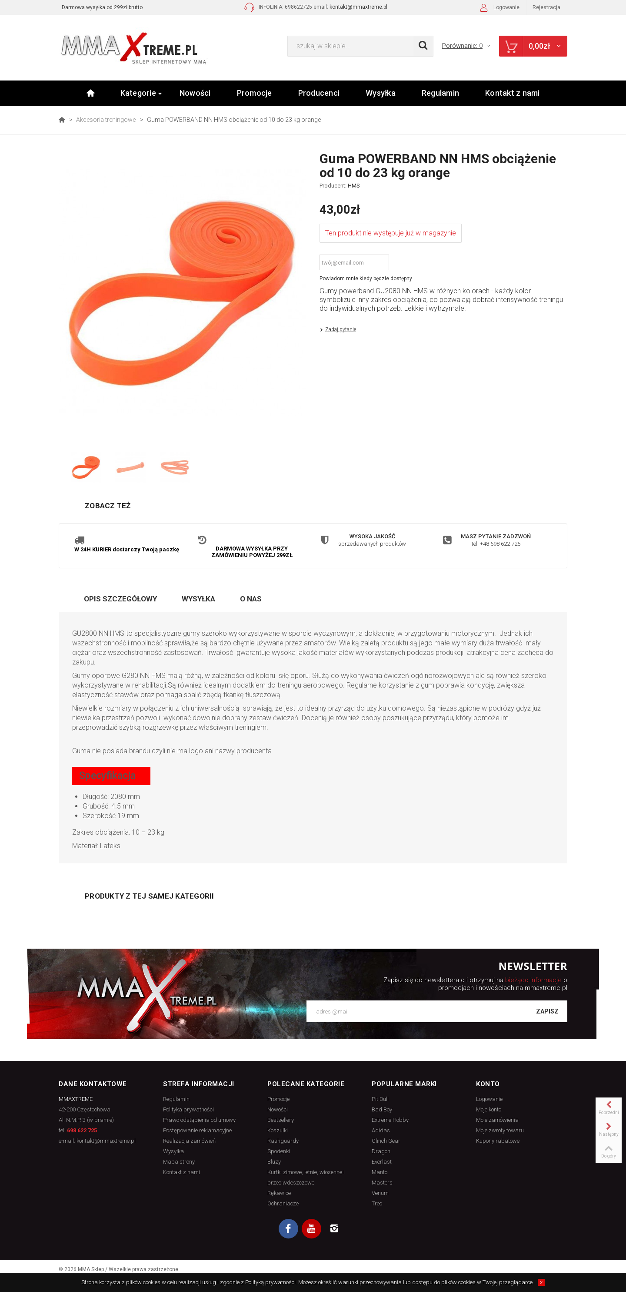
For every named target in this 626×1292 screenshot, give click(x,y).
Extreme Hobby (390, 1120)
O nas (251, 599)
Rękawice (279, 1194)
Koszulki (277, 1131)
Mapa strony (179, 1162)
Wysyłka (381, 92)
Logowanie (498, 8)
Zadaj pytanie (340, 329)
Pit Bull (380, 1100)
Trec (377, 1204)
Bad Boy (382, 1110)
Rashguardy (283, 1141)
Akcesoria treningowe (106, 119)
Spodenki (278, 1152)
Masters (382, 1183)
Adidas (381, 1131)
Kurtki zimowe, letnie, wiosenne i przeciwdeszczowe (306, 1178)
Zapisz (547, 1012)
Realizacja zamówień (189, 1141)
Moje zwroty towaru (500, 1131)
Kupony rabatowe (497, 1141)
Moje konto (488, 1110)
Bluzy (274, 1162)
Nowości (195, 92)
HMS (354, 185)
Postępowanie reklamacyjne (197, 1131)
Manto (379, 1173)
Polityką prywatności (270, 1282)
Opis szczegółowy (120, 599)
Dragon (381, 1152)
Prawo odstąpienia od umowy (199, 1120)
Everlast (382, 1162)
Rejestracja (546, 7)
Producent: (340, 186)
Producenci (319, 92)
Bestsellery (280, 1120)
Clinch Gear (386, 1141)
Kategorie (141, 92)
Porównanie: (466, 46)
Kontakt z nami (512, 92)
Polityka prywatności (188, 1110)
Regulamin (440, 92)
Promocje (254, 92)
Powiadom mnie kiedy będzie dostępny (366, 278)
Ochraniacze (283, 1204)
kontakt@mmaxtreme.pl (358, 7)
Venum (380, 1194)
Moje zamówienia (497, 1120)
